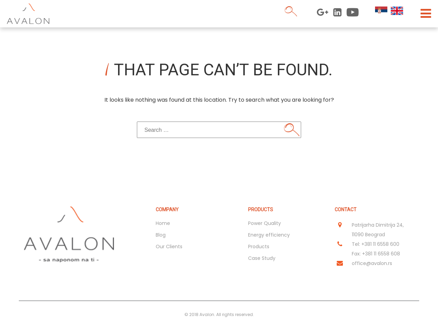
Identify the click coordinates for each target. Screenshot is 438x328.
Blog (161, 234)
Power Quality (264, 223)
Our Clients (169, 246)
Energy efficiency (269, 234)
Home (163, 223)
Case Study (261, 258)
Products (258, 246)
